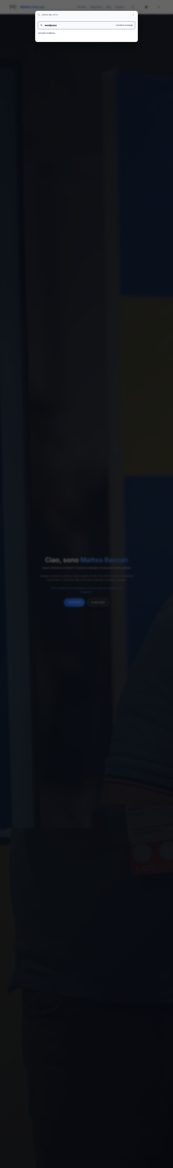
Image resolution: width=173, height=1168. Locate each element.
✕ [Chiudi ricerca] (133, 15)
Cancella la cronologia (124, 25)
